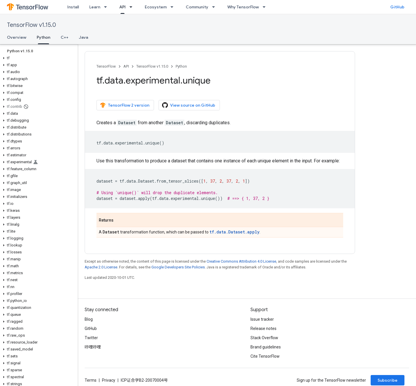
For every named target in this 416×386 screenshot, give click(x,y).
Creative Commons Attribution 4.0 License (241, 261)
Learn (94, 7)
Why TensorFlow (243, 7)
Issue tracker (262, 319)
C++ (64, 37)
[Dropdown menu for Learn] (107, 7)
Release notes (263, 328)
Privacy (108, 380)
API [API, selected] (122, 7)
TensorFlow (106, 66)
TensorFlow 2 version (124, 105)
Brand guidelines (265, 347)
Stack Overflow (264, 337)
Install (73, 7)
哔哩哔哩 (93, 347)
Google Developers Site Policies (178, 267)
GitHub (397, 7)
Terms (90, 380)
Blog (89, 319)
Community (197, 7)
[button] (37, 58)
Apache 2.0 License (101, 267)
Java (83, 37)
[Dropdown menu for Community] (215, 7)
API (126, 66)
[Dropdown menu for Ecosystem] (174, 7)
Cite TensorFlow (265, 356)
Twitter (91, 337)
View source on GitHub (188, 105)
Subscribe (388, 380)
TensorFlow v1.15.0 (31, 25)
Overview (16, 37)
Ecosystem (156, 7)
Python (181, 66)
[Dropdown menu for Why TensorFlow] (266, 7)
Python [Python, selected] (43, 37)
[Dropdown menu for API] (133, 7)
